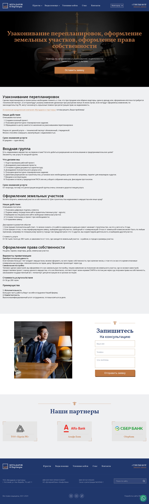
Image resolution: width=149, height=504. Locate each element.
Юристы (36, 5)
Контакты (95, 5)
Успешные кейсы (70, 5)
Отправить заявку (115, 372)
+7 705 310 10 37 (139, 4)
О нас (84, 5)
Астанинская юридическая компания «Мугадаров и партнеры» (29, 110)
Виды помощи (51, 5)
